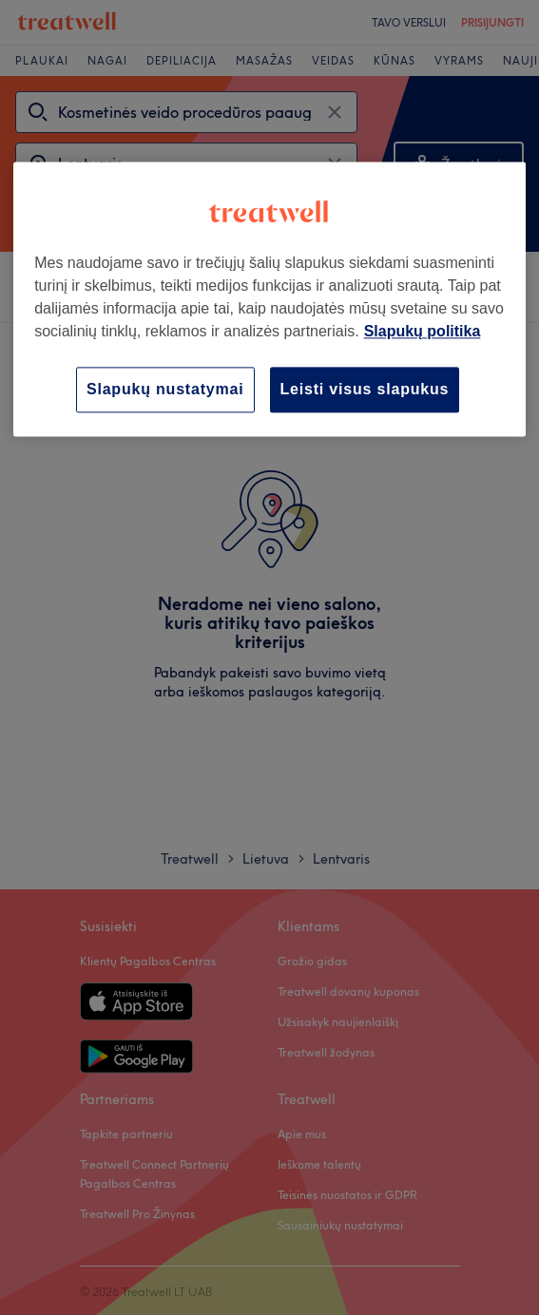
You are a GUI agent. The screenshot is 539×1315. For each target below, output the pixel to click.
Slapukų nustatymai (165, 389)
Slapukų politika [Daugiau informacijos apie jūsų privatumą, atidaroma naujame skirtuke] (422, 331)
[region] (269, 299)
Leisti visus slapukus (365, 389)
